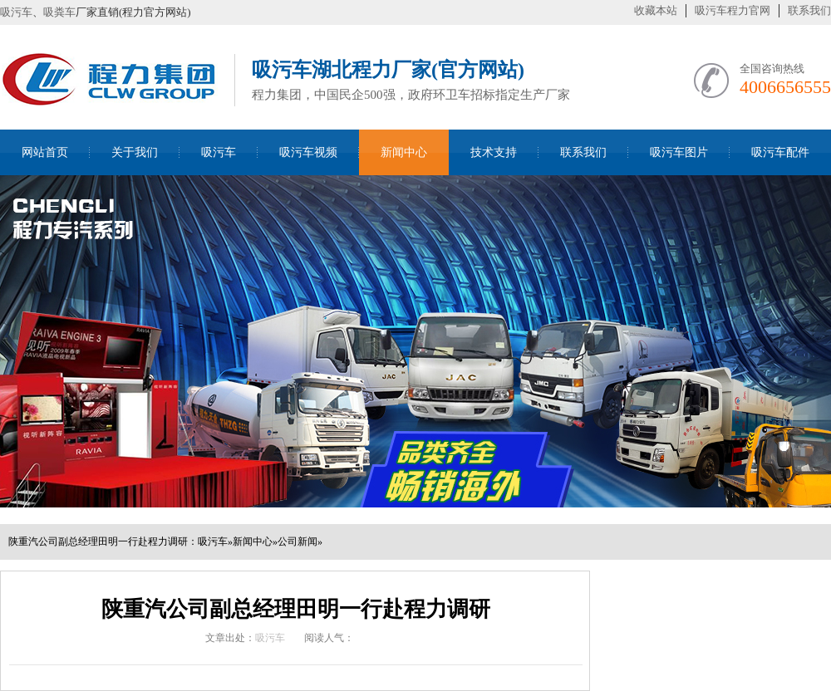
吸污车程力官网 (732, 10)
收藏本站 (655, 10)
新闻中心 (404, 152)
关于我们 (134, 152)
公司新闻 (297, 541)
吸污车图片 (679, 152)
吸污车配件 (780, 152)
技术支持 (493, 152)
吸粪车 (59, 12)
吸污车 (16, 12)
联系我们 (809, 10)
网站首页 (45, 152)
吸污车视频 (308, 152)
